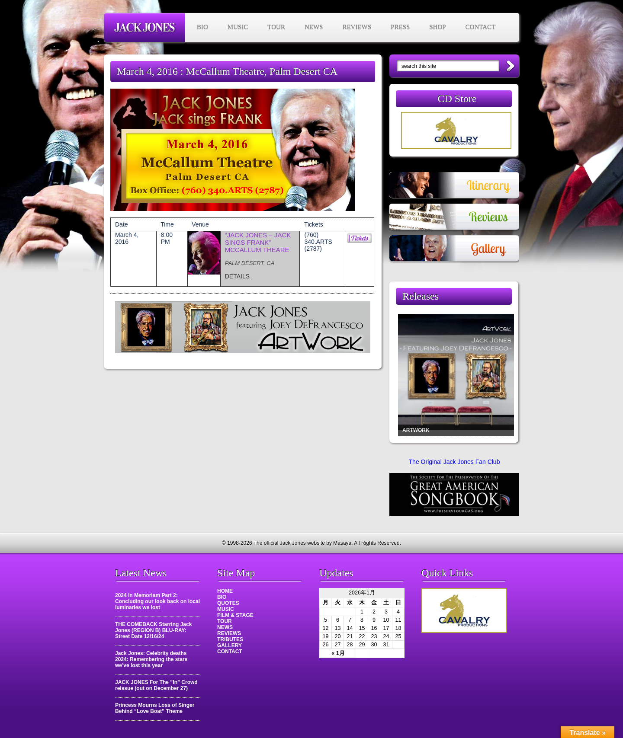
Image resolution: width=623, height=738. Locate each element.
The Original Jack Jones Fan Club (454, 461)
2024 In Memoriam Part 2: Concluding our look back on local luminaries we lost (157, 601)
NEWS (314, 27)
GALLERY (229, 645)
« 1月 (338, 653)
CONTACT (481, 27)
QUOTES (228, 603)
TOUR (276, 27)
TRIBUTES (230, 639)
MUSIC (238, 27)
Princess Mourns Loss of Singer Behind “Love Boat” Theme (154, 708)
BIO (202, 27)
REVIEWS (356, 27)
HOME (225, 591)
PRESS (400, 27)
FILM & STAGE (235, 615)
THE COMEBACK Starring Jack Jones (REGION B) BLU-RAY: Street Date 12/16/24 (153, 630)
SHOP (437, 27)
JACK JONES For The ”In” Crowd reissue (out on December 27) (156, 685)
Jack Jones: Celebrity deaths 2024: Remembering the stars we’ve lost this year (151, 659)
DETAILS (237, 276)
